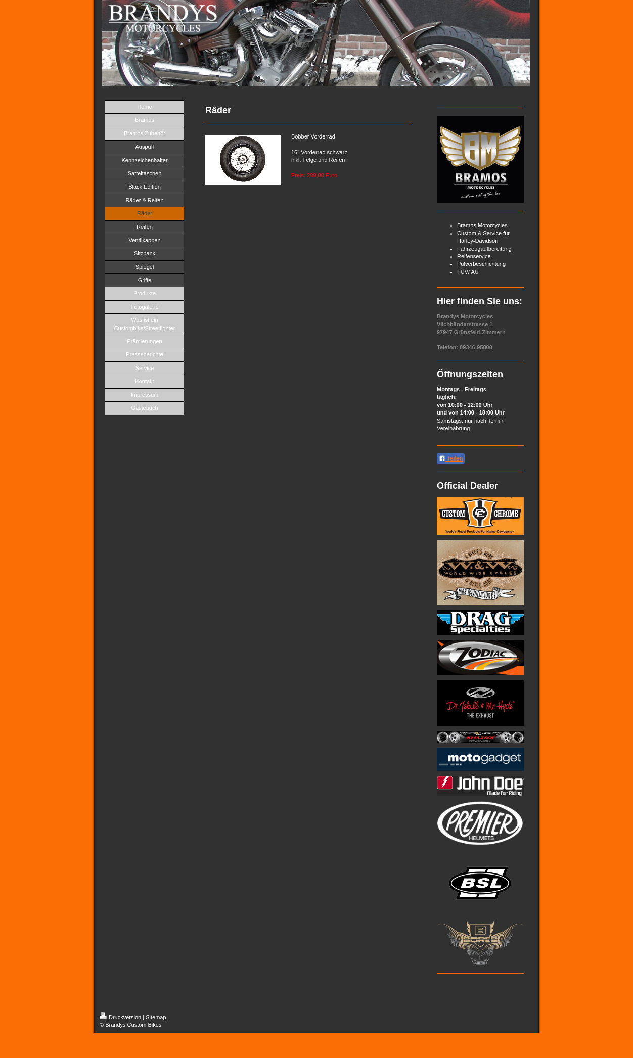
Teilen (451, 458)
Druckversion (120, 1017)
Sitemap (156, 1017)
